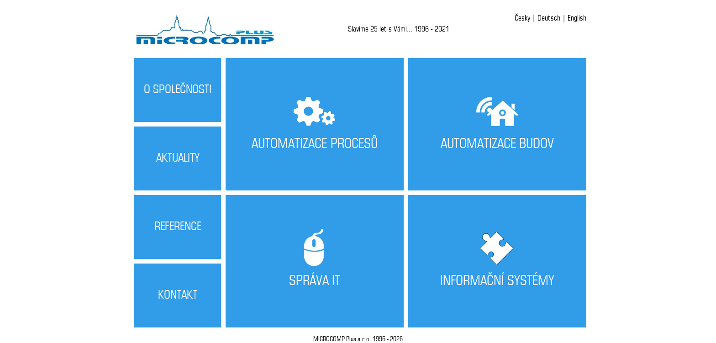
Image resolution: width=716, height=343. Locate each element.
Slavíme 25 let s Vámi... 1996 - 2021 (398, 29)
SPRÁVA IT (314, 281)
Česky (522, 18)
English (577, 18)
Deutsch (548, 18)
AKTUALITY (178, 158)
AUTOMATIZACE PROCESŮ (314, 144)
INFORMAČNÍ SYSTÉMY (497, 281)
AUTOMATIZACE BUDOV (497, 144)
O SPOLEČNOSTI (177, 89)
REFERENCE (177, 226)
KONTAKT (177, 295)
